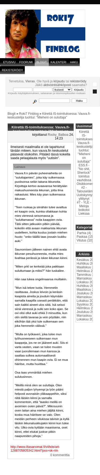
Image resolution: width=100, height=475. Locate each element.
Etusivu (9, 62)
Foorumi (26, 62)
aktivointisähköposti (57, 85)
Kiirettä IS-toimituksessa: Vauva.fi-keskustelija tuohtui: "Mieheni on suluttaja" (49, 115)
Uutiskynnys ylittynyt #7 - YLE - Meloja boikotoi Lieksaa (85, 204)
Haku (74, 62)
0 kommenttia (60, 455)
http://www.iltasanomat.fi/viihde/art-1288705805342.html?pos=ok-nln (35, 448)
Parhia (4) (84, 233)
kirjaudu (59, 81)
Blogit (11, 114)
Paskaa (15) (85, 237)
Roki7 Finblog (29, 114)
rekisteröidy (78, 81)
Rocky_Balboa (58, 135)
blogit (42, 62)
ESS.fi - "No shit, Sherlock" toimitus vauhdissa (84, 172)
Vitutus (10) (85, 240)
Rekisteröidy (12, 70)
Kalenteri (58, 62)
